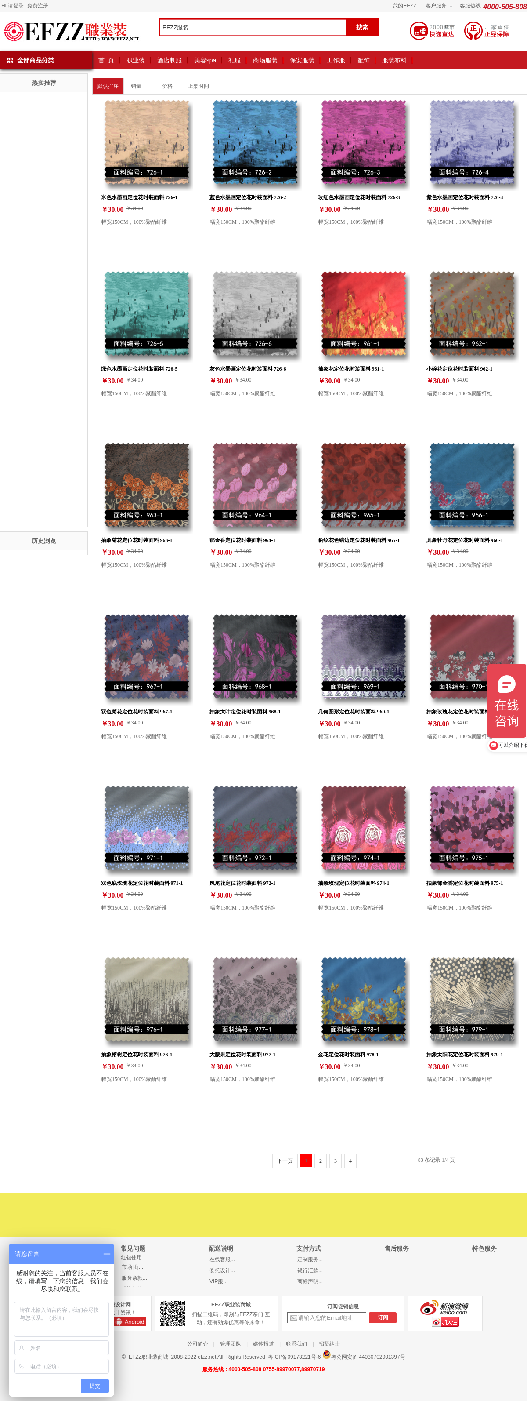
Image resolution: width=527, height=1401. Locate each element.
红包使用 (131, 1258)
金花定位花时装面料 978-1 (348, 1054)
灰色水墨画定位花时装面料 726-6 (247, 368)
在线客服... (222, 1259)
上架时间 (202, 86)
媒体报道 (263, 1344)
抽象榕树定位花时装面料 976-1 (137, 1054)
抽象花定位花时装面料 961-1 (351, 368)
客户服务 (436, 6)
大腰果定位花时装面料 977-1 (242, 1054)
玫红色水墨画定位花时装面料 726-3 (359, 197)
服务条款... (134, 1278)
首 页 (106, 60)
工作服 (336, 60)
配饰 (363, 60)
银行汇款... (310, 1270)
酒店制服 (169, 60)
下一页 (285, 1161)
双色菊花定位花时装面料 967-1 (137, 711)
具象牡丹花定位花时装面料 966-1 (464, 540)
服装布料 (394, 60)
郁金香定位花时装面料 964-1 (242, 540)
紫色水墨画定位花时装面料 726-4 (464, 197)
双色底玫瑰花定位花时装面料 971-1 (142, 883)
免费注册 (37, 6)
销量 (139, 86)
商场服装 (265, 60)
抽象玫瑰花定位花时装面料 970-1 (464, 711)
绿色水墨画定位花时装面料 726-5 (139, 368)
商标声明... (310, 1281)
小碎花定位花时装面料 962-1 (459, 368)
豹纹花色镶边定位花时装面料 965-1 (359, 540)
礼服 (234, 60)
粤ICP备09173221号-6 (294, 1357)
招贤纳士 (329, 1344)
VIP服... (218, 1281)
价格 (170, 86)
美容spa (205, 60)
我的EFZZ (404, 6)
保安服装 (302, 60)
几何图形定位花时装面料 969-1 (354, 711)
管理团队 (230, 1344)
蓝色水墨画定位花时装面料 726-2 (247, 197)
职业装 (135, 60)
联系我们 (296, 1344)
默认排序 (108, 86)
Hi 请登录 (12, 6)
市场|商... (132, 1267)
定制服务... (310, 1259)
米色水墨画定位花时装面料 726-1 (139, 197)
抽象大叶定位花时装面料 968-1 (245, 711)
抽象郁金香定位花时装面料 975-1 (464, 883)
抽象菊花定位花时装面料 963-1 (137, 540)
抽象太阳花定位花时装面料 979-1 (464, 1054)
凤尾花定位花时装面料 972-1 (242, 883)
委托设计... (222, 1270)
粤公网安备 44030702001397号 (363, 1355)
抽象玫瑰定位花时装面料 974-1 (354, 883)
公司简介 (197, 1344)
